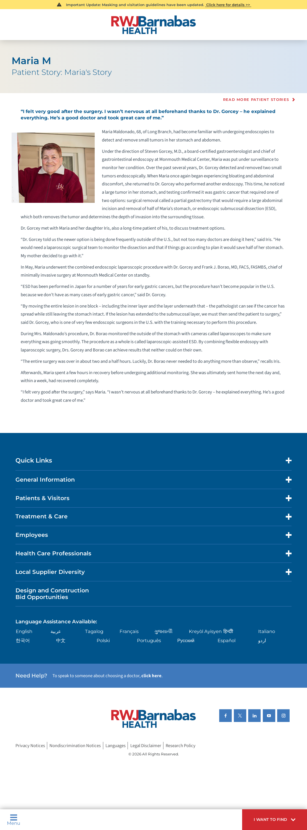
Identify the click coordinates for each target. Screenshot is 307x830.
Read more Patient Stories (256, 99)
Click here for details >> (228, 4)
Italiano (266, 631)
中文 (60, 640)
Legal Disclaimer (145, 745)
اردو (262, 640)
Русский (185, 640)
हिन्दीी (228, 631)
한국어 (23, 640)
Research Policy (180, 745)
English (24, 631)
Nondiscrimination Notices (75, 745)
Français (129, 631)
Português (149, 640)
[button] (274, 819)
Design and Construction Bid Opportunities (52, 594)
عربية (56, 631)
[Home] (153, 24)
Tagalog (94, 631)
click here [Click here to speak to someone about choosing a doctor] (151, 676)
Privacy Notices (30, 745)
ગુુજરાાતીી (163, 631)
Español (226, 640)
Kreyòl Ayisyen (205, 631)
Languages (115, 745)
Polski (103, 640)
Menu (13, 820)
